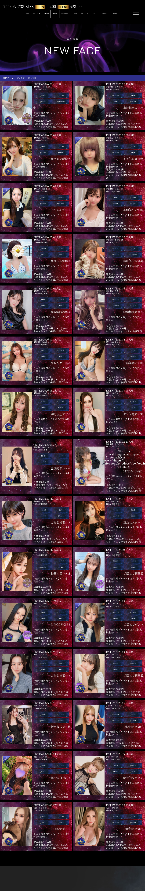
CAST (28, 13)
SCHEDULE (40, 13)
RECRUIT (122, 13)
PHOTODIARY (54, 13)
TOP (19, 13)
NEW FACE (67, 13)
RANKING (98, 13)
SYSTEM (87, 13)
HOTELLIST (110, 13)
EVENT (77, 13)
